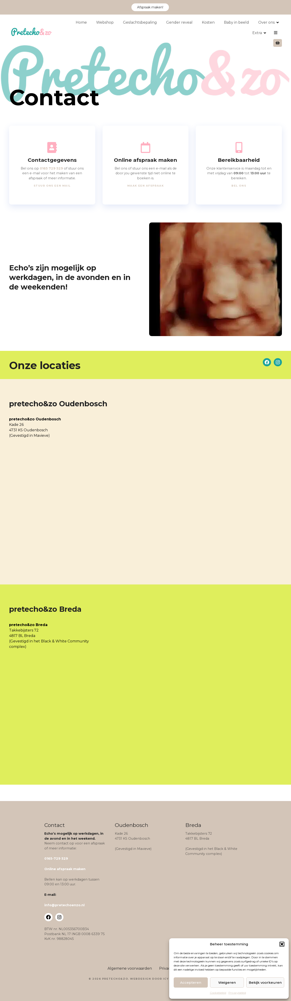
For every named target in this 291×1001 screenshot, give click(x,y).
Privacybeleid (237, 992)
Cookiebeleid (218, 992)
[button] (282, 944)
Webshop (107, 32)
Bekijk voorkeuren (265, 982)
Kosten (211, 32)
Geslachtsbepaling (143, 32)
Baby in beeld (239, 32)
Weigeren (227, 982)
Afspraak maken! (150, 7)
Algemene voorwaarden (130, 968)
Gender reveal (182, 32)
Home (84, 32)
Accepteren (190, 982)
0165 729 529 (51, 168)
